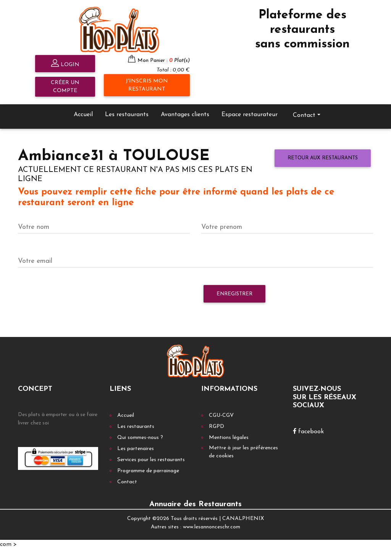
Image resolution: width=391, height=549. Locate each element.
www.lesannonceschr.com (211, 527)
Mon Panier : (163, 60)
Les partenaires (135, 449)
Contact (304, 115)
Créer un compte (65, 87)
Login (65, 64)
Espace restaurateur (249, 115)
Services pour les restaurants (151, 460)
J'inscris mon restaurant (147, 85)
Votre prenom (221, 227)
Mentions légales (229, 437)
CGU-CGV (221, 415)
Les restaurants (127, 115)
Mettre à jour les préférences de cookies (243, 452)
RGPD (216, 426)
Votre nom (33, 227)
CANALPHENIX (243, 518)
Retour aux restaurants (323, 157)
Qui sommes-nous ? (140, 437)
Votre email (35, 261)
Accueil (83, 115)
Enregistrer (234, 294)
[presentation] (76, 298)
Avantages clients (185, 115)
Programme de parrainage (148, 471)
